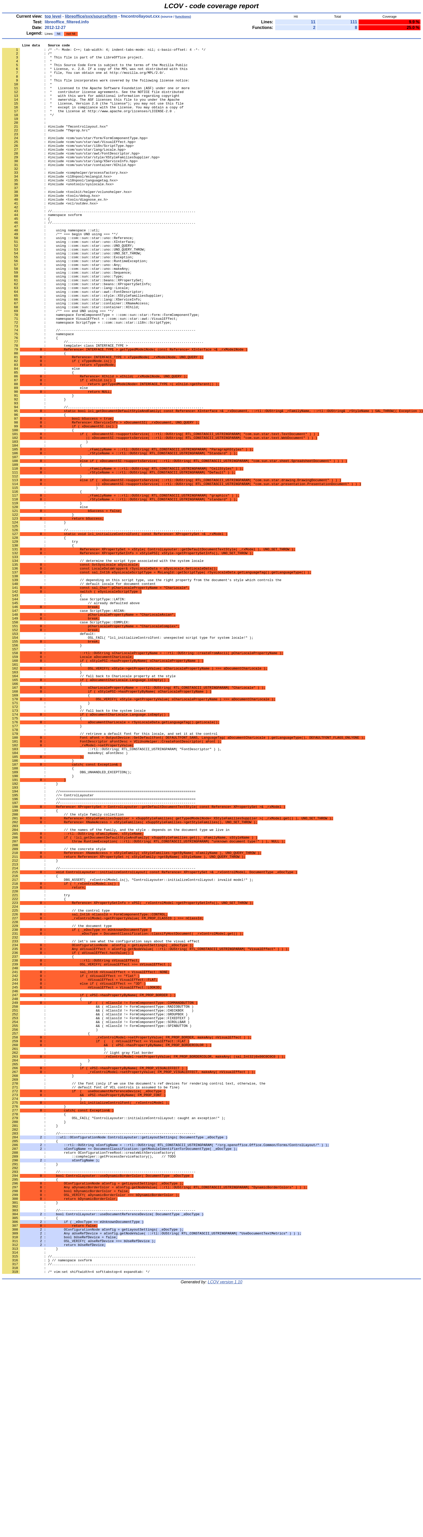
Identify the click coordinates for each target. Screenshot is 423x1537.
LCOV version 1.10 (225, 1528)
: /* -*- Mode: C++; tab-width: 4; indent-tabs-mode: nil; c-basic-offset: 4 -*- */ (104, 51)
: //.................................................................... (103, 401)
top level (53, 16)
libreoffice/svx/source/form (91, 16)
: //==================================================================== (99, 950)
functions (182, 16)
